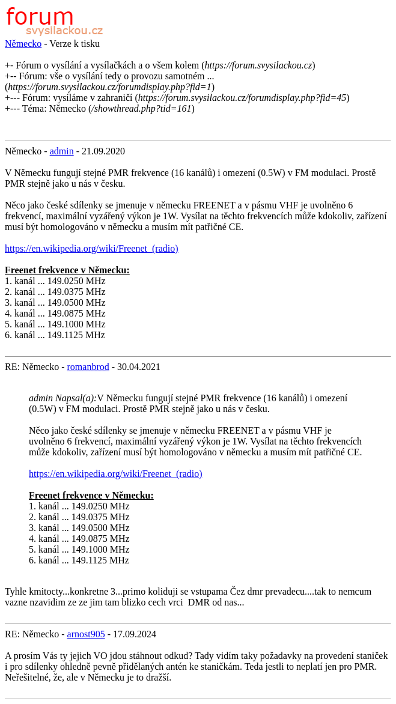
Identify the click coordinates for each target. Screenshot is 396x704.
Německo (23, 43)
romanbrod (88, 367)
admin (62, 151)
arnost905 (86, 634)
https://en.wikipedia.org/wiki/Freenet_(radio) (91, 248)
